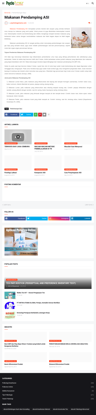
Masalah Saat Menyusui (73, 147)
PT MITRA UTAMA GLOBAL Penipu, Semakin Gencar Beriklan (38, 303)
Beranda (7, 13)
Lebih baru (7, 205)
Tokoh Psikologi (48, 399)
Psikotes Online (48, 387)
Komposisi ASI (39, 173)
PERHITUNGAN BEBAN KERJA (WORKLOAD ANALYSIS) (68, 344)
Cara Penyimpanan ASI (72, 173)
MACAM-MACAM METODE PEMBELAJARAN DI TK (44, 148)
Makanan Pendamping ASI (19, 29)
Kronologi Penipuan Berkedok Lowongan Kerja (33, 313)
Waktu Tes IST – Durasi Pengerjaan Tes (31, 293)
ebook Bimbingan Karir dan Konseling (16, 409)
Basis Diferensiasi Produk (13, 364)
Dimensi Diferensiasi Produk (59, 364)
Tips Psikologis (48, 395)
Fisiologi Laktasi (10, 173)
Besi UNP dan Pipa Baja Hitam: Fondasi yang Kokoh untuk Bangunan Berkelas (24, 345)
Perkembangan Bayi (19, 13)
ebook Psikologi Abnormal (80, 409)
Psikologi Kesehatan (48, 383)
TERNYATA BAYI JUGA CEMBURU (17, 147)
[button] (3, 3)
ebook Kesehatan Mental (41, 409)
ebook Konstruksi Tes (60, 409)
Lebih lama (88, 205)
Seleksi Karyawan (48, 391)
